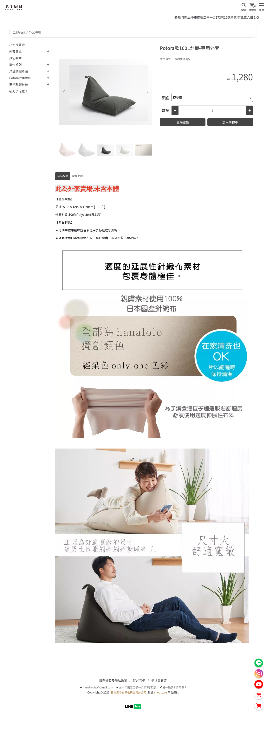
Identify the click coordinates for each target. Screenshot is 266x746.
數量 (166, 110)
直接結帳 (183, 122)
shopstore (160, 692)
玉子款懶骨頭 (18, 84)
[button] (147, 92)
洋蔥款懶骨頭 (18, 71)
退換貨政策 (159, 680)
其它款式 (15, 58)
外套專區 (35, 32)
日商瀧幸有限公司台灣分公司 (128, 692)
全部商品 (19, 32)
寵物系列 (15, 64)
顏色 (166, 98)
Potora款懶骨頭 (20, 77)
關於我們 (139, 680)
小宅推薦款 (17, 44)
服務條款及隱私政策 (113, 680)
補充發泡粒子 (18, 91)
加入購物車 (230, 122)
